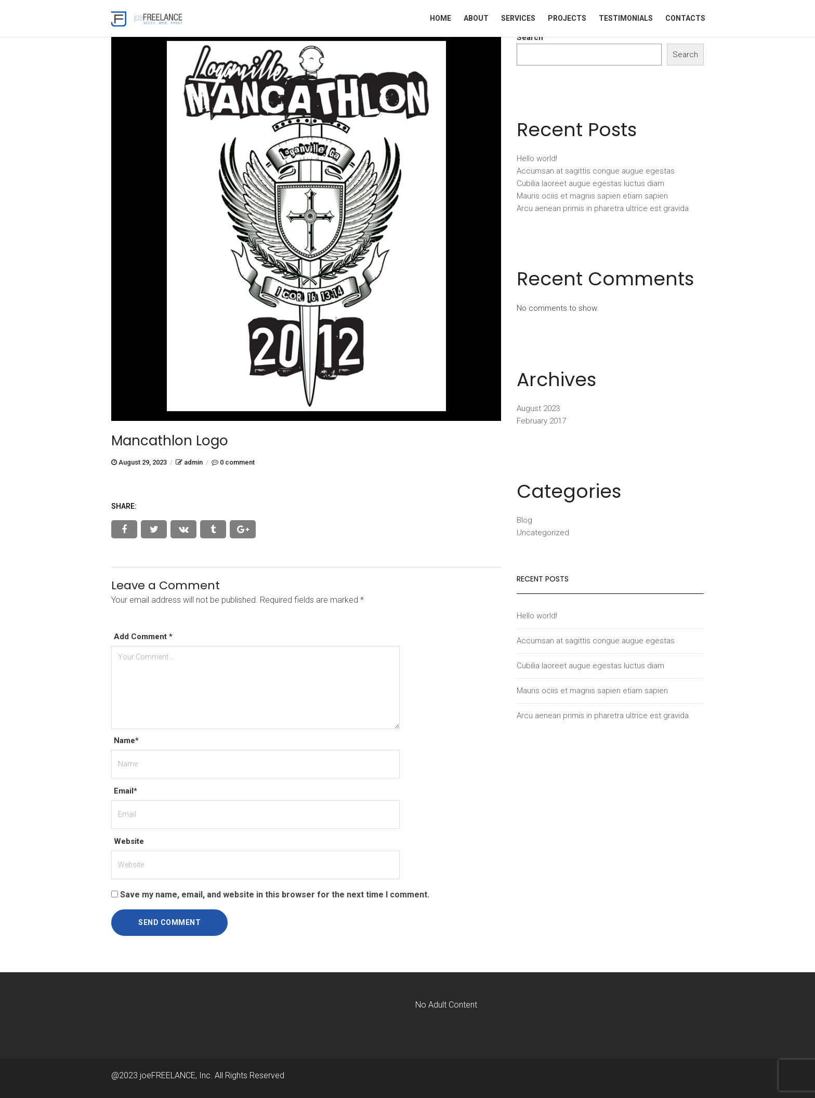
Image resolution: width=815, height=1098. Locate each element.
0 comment (237, 462)
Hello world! (537, 158)
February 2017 (541, 421)
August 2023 (538, 408)
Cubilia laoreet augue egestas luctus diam (590, 183)
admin (193, 462)
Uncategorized (543, 532)
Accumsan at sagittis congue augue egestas (596, 171)
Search (530, 37)
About (476, 18)
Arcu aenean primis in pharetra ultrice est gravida (603, 208)
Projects (567, 18)
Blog (524, 520)
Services (518, 18)
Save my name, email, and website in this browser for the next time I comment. (274, 894)
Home (440, 18)
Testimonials (626, 18)
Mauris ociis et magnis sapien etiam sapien (592, 196)
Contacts (685, 18)
